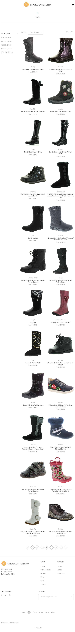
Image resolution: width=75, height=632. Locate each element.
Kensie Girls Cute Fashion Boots (33, 405)
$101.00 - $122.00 (7, 52)
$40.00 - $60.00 (6, 41)
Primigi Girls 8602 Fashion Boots (32, 69)
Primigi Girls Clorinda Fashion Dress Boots (60, 70)
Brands (59, 570)
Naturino (43, 573)
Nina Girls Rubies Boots (33, 363)
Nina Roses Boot (33, 238)
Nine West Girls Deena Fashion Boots (33, 111)
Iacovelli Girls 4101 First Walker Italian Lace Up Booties (33, 195)
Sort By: (23, 32)
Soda (42, 580)
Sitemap (39, 627)
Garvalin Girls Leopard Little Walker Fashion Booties (33, 490)
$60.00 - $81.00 (6, 45)
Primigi (43, 566)
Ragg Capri (33, 322)
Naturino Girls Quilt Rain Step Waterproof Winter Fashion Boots (61, 239)
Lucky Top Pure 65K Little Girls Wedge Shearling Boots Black (33, 532)
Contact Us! (61, 573)
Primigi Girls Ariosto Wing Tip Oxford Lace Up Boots (60, 532)
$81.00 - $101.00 (6, 49)
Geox (42, 577)
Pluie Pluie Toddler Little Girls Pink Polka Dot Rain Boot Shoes (60, 490)
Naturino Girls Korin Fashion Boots (60, 111)
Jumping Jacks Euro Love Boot (60, 322)
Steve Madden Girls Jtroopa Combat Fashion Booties (33, 281)
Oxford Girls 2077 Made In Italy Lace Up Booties (60, 364)
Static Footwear (46, 570)
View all (43, 584)
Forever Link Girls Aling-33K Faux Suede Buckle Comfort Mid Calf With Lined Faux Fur (61, 196)
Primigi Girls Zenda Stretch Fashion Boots (60, 153)
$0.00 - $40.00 (6, 37)
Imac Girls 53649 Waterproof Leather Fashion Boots (60, 281)
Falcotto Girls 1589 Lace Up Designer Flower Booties (61, 406)
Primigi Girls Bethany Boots (33, 152)
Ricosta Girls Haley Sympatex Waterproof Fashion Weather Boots (33, 448)
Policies (59, 566)
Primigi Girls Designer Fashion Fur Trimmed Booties (60, 448)
